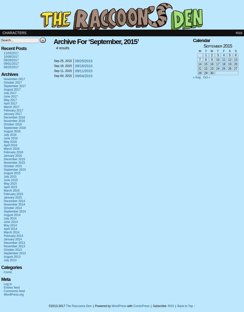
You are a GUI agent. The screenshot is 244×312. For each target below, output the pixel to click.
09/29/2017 (11, 60)
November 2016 (14, 121)
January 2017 (13, 114)
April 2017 (10, 103)
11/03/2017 (11, 53)
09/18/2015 (83, 66)
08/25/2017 (11, 67)
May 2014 (10, 225)
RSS (239, 33)
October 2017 (13, 82)
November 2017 (14, 79)
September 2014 (15, 211)
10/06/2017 (11, 56)
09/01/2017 (11, 63)
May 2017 (10, 100)
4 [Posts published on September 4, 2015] (224, 55)
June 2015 (11, 180)
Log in (8, 284)
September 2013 (15, 253)
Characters (14, 33)
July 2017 (10, 93)
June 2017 (11, 96)
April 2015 (10, 187)
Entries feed (12, 287)
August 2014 (12, 215)
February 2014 (13, 236)
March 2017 (11, 107)
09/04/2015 (83, 76)
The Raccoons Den (122, 15)
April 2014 (10, 229)
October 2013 (13, 250)
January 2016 (13, 155)
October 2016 (13, 124)
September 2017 (15, 86)
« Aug (197, 77)
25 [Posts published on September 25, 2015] (223, 68)
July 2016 (10, 135)
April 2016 (10, 145)
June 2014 (11, 222)
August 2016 (12, 131)
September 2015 (15, 169)
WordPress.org (14, 294)
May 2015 (10, 183)
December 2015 (14, 159)
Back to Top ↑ (186, 306)
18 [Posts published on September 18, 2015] (223, 64)
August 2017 (12, 89)
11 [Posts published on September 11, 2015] (223, 59)
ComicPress (141, 306)
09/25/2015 (83, 61)
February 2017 (13, 110)
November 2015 (14, 162)
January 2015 (13, 197)
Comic (8, 272)
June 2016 (11, 138)
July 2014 (10, 218)
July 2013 (10, 260)
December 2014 (14, 201)
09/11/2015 (83, 71)
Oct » (206, 77)
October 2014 (13, 208)
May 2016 (10, 142)
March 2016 (11, 149)
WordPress (119, 306)
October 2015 (13, 166)
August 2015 (12, 173)
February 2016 (13, 152)
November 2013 (14, 246)
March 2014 (11, 232)
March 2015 (11, 190)
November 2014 (14, 204)
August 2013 (12, 257)
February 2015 (13, 194)
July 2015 (10, 176)
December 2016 (14, 117)
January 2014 (13, 239)
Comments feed (14, 291)
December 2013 (14, 243)
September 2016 (15, 128)
